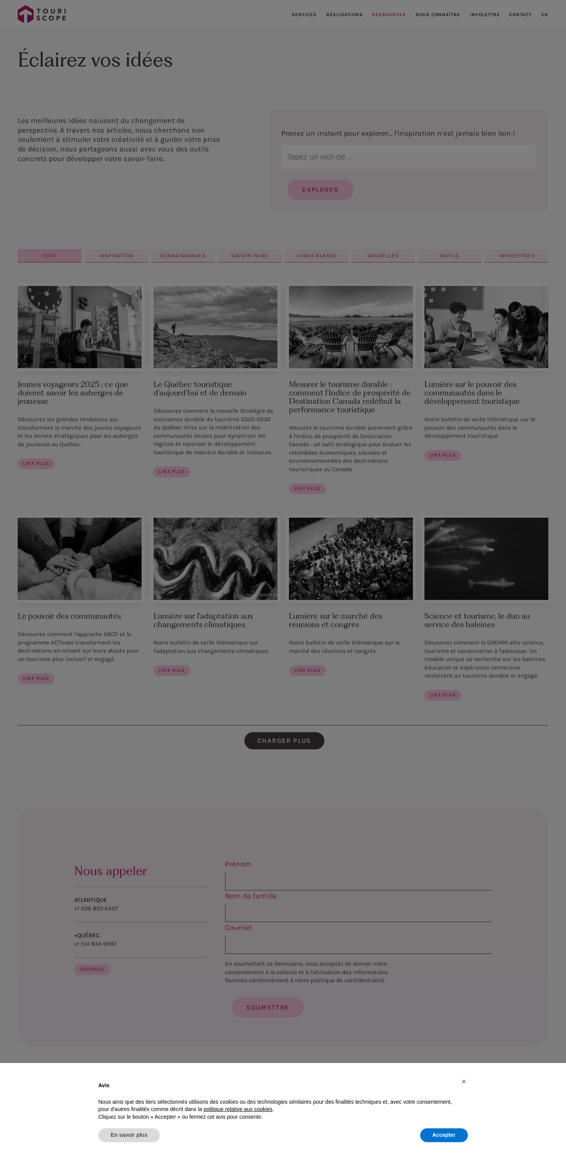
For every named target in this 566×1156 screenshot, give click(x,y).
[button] (464, 1081)
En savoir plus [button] (129, 1135)
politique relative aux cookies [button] (238, 1109)
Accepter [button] (444, 1135)
